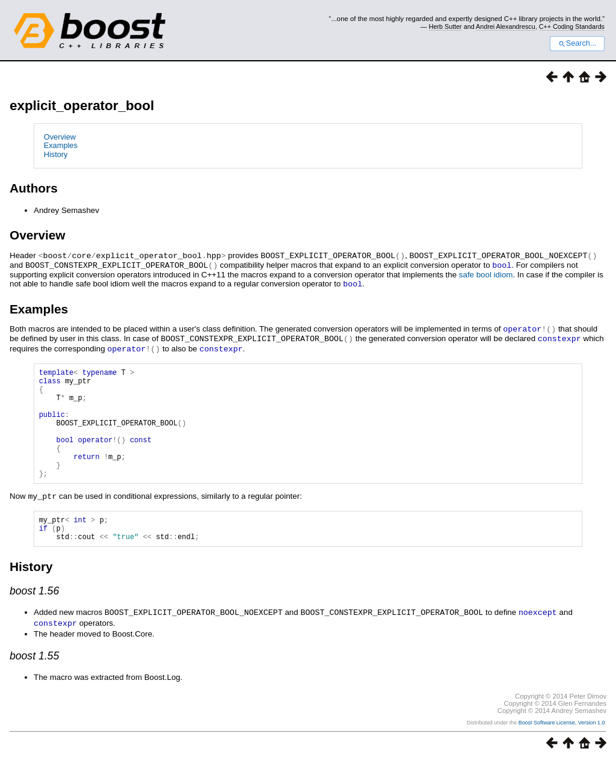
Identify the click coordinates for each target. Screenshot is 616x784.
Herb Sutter (445, 26)
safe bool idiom (486, 273)
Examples (61, 145)
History (56, 154)
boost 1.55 (34, 679)
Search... (577, 43)
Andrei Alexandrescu (505, 26)
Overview (60, 136)
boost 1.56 (34, 616)
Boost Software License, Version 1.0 (562, 746)
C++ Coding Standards (572, 26)
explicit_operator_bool (82, 105)
